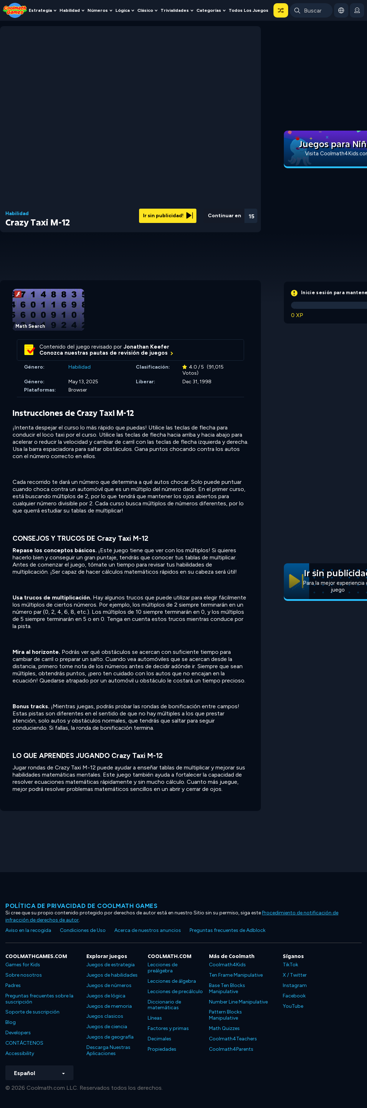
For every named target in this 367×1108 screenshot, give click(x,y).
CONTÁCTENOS (24, 1043)
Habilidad (69, 10)
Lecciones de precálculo (175, 991)
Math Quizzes (224, 1028)
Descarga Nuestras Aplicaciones (108, 1050)
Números (97, 10)
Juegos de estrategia (110, 965)
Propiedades (162, 1049)
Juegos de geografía (110, 1037)
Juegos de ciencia (106, 1027)
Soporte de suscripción (32, 1012)
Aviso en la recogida (28, 930)
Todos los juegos (248, 10)
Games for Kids (22, 965)
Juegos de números (109, 985)
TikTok (290, 965)
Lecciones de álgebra (172, 981)
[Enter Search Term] (311, 10)
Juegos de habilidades (112, 975)
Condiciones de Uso (83, 930)
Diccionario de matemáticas (164, 1005)
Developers (18, 1033)
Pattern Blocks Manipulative (225, 1015)
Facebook (294, 996)
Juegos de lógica (105, 996)
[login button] (357, 10)
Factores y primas (168, 1028)
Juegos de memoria (109, 1006)
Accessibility (19, 1053)
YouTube (293, 1006)
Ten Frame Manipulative (236, 975)
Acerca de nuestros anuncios (147, 930)
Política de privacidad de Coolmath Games (81, 905)
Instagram (295, 985)
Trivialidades (175, 10)
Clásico (145, 10)
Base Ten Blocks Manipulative (227, 988)
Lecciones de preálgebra (162, 968)
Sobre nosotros (23, 975)
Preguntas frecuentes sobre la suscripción (39, 999)
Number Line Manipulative (238, 1002)
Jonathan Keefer (146, 347)
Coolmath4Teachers (233, 1039)
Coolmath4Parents (231, 1049)
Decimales (159, 1039)
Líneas (155, 1018)
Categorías (208, 10)
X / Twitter (295, 975)
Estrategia (40, 10)
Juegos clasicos (104, 1016)
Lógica (122, 10)
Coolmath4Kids (227, 965)
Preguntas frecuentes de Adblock (228, 930)
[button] (280, 10)
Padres (13, 985)
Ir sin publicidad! (168, 215)
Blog (10, 1022)
